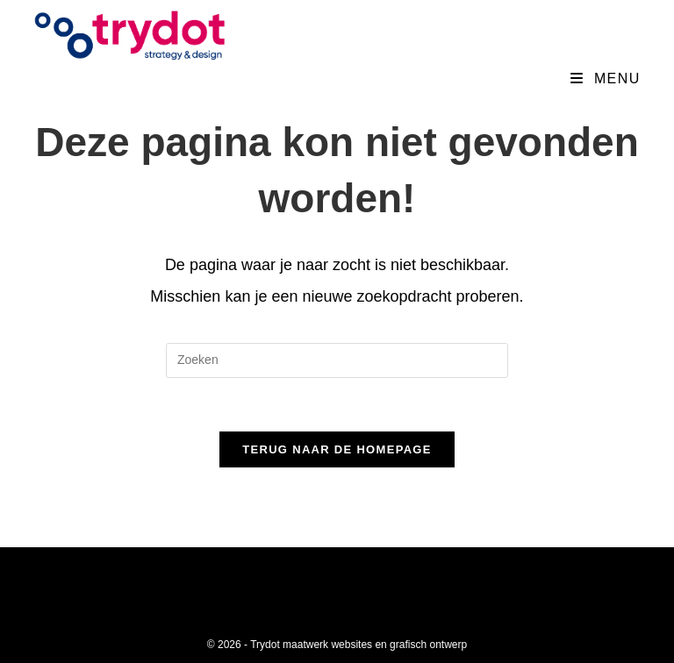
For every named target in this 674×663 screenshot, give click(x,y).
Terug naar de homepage (336, 449)
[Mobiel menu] (605, 78)
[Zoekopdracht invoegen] (337, 360)
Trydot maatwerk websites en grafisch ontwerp (358, 644)
